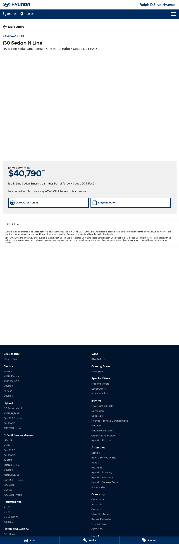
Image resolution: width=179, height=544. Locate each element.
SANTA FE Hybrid (13, 418)
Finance (96, 425)
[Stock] (29, 540)
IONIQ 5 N (9, 521)
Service (95, 452)
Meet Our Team (100, 514)
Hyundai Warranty (102, 477)
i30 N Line (9, 534)
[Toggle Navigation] (173, 13)
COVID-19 (97, 529)
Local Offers (98, 388)
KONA (7, 445)
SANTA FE (9, 450)
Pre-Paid (96, 467)
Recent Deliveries (101, 519)
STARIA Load (98, 359)
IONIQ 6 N (97, 371)
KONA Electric (12, 376)
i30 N (7, 511)
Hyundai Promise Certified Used (109, 420)
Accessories (98, 487)
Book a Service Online (103, 457)
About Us (96, 504)
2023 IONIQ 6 (12, 381)
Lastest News (99, 524)
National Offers (100, 383)
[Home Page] (17, 4)
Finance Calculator (102, 430)
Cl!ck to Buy (10, 359)
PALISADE (9, 423)
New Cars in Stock (102, 405)
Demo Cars (97, 410)
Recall (95, 462)
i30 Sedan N (11, 516)
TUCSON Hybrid (13, 428)
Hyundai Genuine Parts (104, 482)
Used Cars (97, 415)
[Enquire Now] (130, 203)
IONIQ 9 (8, 386)
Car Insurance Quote (103, 435)
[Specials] (149, 540)
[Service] (89, 540)
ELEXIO (8, 391)
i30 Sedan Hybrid (13, 408)
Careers (96, 509)
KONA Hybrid (11, 413)
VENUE (8, 440)
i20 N (7, 506)
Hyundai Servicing (101, 472)
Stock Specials (99, 393)
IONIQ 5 (8, 396)
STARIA (8, 489)
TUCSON (9, 484)
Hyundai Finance (101, 440)
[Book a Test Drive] (48, 203)
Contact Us (97, 499)
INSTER (8, 371)
